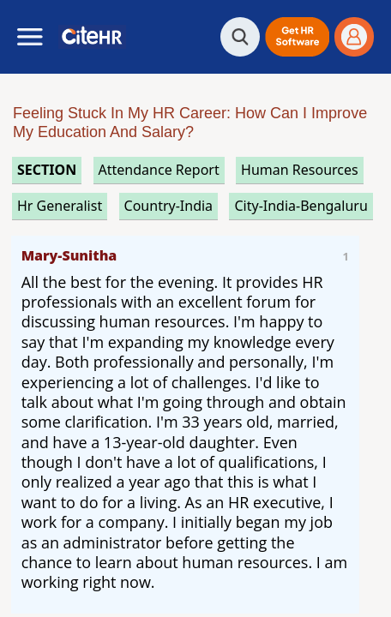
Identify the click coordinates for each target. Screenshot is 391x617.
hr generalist (59, 205)
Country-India (169, 205)
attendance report (159, 169)
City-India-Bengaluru (300, 205)
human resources (299, 169)
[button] (297, 37)
